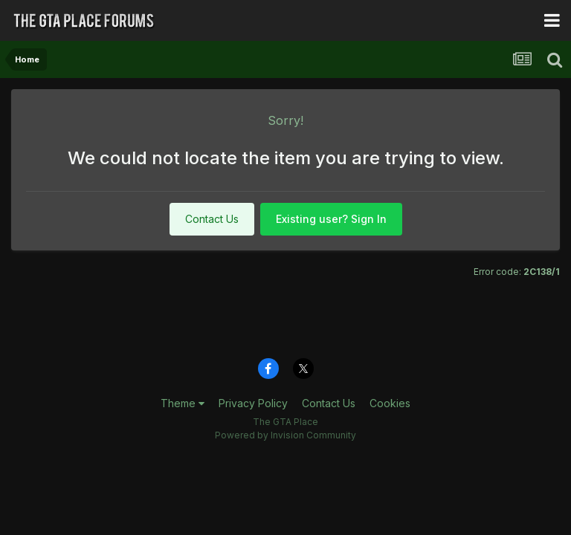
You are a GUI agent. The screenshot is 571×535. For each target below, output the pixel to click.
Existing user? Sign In (331, 219)
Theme (182, 403)
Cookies (390, 403)
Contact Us (212, 219)
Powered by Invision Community (285, 435)
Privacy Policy (253, 403)
